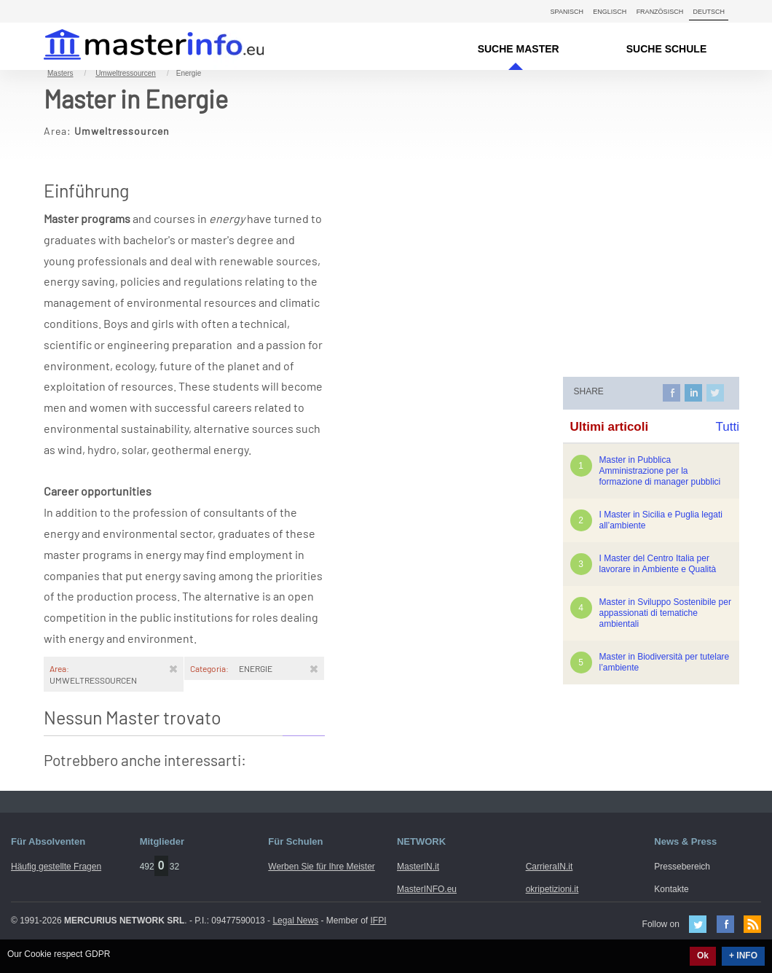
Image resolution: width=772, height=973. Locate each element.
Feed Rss (752, 924)
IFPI (379, 920)
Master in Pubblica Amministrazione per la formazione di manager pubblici (660, 471)
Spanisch (567, 11)
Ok (703, 955)
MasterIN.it (136, 46)
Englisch (609, 11)
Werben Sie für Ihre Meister (321, 866)
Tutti (727, 427)
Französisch (660, 11)
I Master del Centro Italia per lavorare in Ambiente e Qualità (658, 563)
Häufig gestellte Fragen (56, 866)
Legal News (295, 920)
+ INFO (743, 955)
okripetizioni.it (552, 889)
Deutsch (709, 11)
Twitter (697, 924)
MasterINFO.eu (427, 889)
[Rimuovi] (173, 668)
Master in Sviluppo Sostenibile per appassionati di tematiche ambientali (665, 613)
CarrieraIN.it (549, 866)
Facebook (725, 924)
